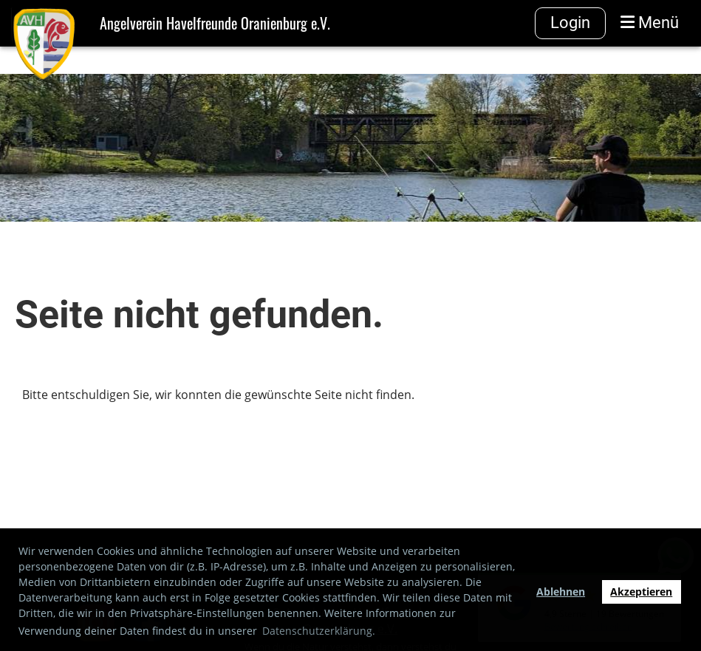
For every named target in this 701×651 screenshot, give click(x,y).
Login (570, 22)
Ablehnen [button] (560, 591)
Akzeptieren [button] (641, 591)
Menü (649, 22)
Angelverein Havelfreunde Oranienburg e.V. (215, 23)
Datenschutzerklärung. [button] (318, 631)
